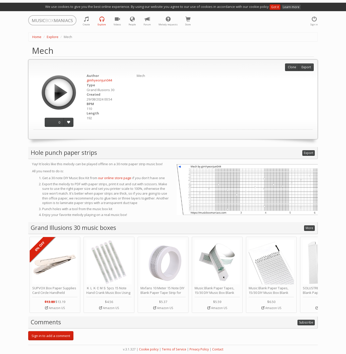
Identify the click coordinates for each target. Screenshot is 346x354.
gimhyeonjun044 (99, 80)
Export (306, 67)
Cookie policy (149, 349)
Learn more (291, 7)
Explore (52, 37)
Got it (275, 7)
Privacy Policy (199, 349)
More (309, 228)
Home (36, 37)
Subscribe (306, 322)
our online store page (114, 178)
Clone (292, 67)
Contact (217, 349)
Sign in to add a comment (51, 335)
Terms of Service (174, 349)
